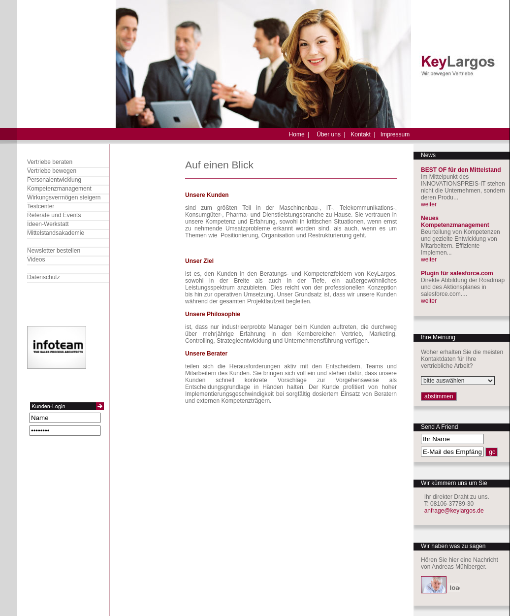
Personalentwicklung (54, 180)
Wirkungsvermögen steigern (63, 197)
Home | (299, 134)
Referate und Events (54, 215)
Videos (36, 259)
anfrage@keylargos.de (454, 510)
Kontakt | (363, 134)
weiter (429, 204)
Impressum (395, 134)
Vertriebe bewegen (51, 171)
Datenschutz (43, 277)
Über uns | (331, 134)
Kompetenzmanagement (59, 189)
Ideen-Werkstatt (47, 224)
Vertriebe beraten (49, 162)
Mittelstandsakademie (55, 233)
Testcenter (40, 206)
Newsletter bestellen (53, 251)
